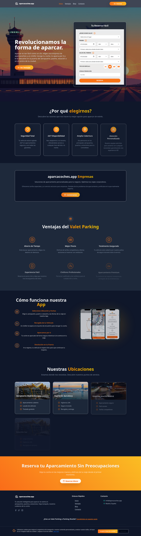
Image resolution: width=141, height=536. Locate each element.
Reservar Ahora (70, 482)
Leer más (56, 531)
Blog (74, 4)
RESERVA (100, 80)
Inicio (61, 4)
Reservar (118, 4)
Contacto (81, 4)
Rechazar (123, 531)
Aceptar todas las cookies (107, 531)
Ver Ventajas (24, 67)
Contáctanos (69, 195)
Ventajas (68, 4)
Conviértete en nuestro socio (87, 519)
